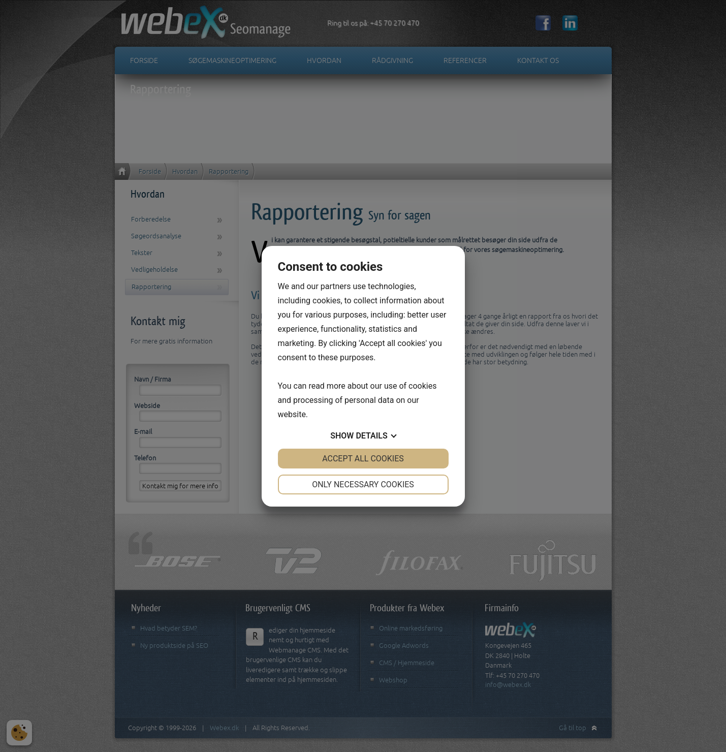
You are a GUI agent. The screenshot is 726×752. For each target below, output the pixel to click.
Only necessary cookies (363, 484)
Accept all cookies (363, 458)
